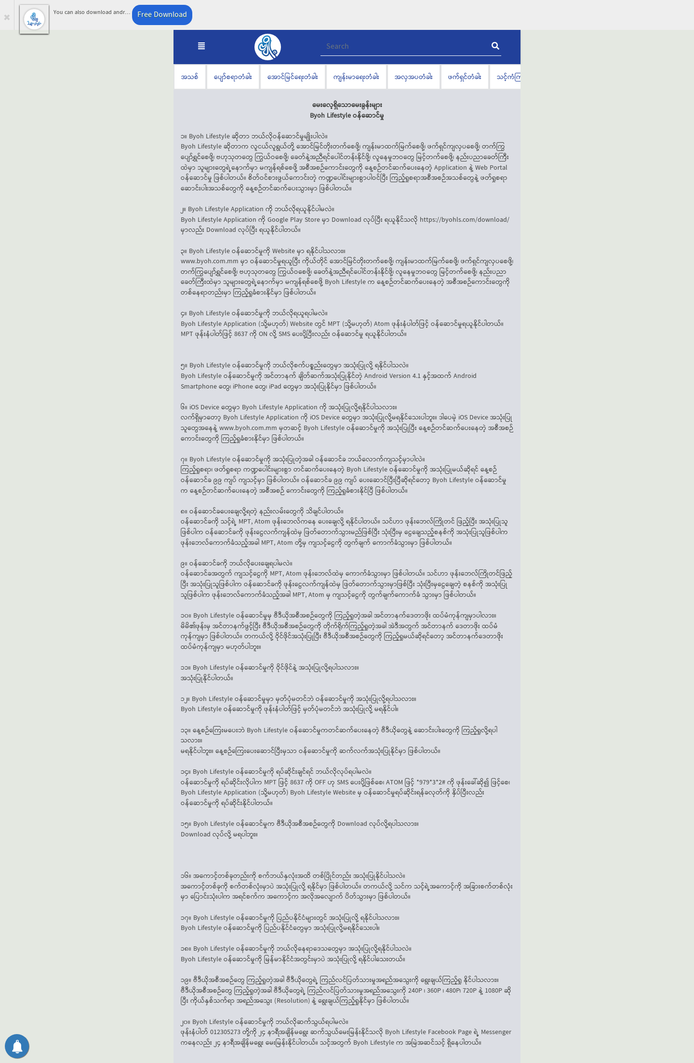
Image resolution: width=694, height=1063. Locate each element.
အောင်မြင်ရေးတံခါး (292, 76)
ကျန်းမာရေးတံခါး (356, 76)
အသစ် (190, 76)
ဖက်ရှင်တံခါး (464, 76)
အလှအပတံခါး (414, 76)
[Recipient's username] (410, 47)
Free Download (162, 15)
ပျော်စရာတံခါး (233, 76)
